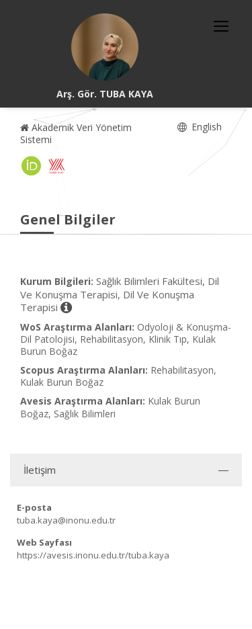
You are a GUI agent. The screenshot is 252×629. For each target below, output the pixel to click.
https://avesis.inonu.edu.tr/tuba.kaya (93, 555)
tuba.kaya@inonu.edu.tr (66, 520)
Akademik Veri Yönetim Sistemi (76, 133)
